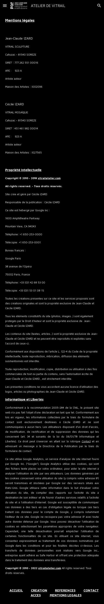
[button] (5, 5)
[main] (52, 20)
